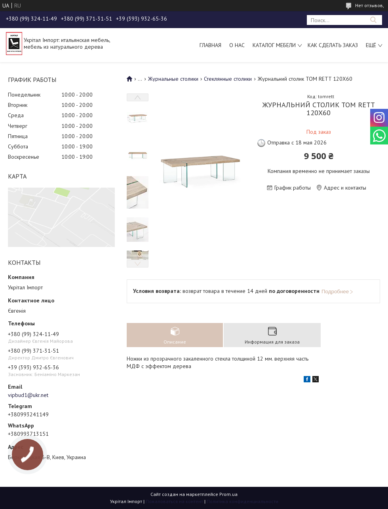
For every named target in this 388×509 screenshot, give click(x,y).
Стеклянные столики (228, 79)
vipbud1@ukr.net (28, 395)
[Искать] (373, 20)
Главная (210, 45)
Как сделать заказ (333, 45)
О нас (237, 45)
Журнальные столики (173, 79)
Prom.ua (228, 494)
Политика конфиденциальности (242, 501)
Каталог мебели (274, 45)
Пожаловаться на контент (174, 501)
